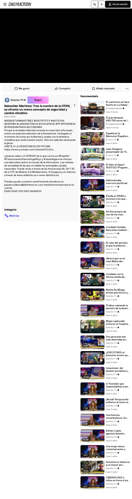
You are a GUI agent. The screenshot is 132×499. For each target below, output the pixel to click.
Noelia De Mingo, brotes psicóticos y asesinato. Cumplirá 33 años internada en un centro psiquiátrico (117, 291)
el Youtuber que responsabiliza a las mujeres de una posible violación (117, 385)
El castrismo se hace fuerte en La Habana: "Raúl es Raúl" (118, 103)
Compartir (63, 88)
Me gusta (21, 88)
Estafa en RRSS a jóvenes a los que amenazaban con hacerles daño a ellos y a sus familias (118, 197)
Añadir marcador (103, 88)
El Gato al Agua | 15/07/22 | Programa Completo (117, 166)
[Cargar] (101, 4)
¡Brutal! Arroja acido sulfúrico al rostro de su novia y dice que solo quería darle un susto (117, 401)
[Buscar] (94, 4)
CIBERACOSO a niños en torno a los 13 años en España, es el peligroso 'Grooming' (117, 479)
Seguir (38, 100)
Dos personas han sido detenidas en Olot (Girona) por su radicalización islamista (117, 338)
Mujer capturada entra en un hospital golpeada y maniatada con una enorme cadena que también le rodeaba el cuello (117, 322)
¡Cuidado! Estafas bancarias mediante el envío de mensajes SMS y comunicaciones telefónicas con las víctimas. (118, 229)
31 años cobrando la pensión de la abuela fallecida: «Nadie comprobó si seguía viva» (117, 307)
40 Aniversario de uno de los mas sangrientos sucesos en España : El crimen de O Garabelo (117, 213)
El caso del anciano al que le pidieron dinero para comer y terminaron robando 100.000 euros (117, 244)
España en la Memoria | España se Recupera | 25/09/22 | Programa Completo (118, 135)
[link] (15, 100)
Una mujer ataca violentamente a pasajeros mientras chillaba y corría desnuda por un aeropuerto (117, 448)
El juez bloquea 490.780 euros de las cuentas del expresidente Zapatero (118, 119)
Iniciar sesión (118, 4)
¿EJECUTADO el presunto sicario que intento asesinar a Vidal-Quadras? (117, 354)
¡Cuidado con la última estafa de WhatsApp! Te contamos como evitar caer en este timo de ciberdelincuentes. (117, 276)
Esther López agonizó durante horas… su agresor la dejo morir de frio (117, 432)
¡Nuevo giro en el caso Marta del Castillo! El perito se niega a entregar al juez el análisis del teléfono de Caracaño (117, 260)
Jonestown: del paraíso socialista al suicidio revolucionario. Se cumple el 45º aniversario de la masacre (117, 369)
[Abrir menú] (5, 4)
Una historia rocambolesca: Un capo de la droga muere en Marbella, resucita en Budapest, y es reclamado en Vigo (117, 416)
